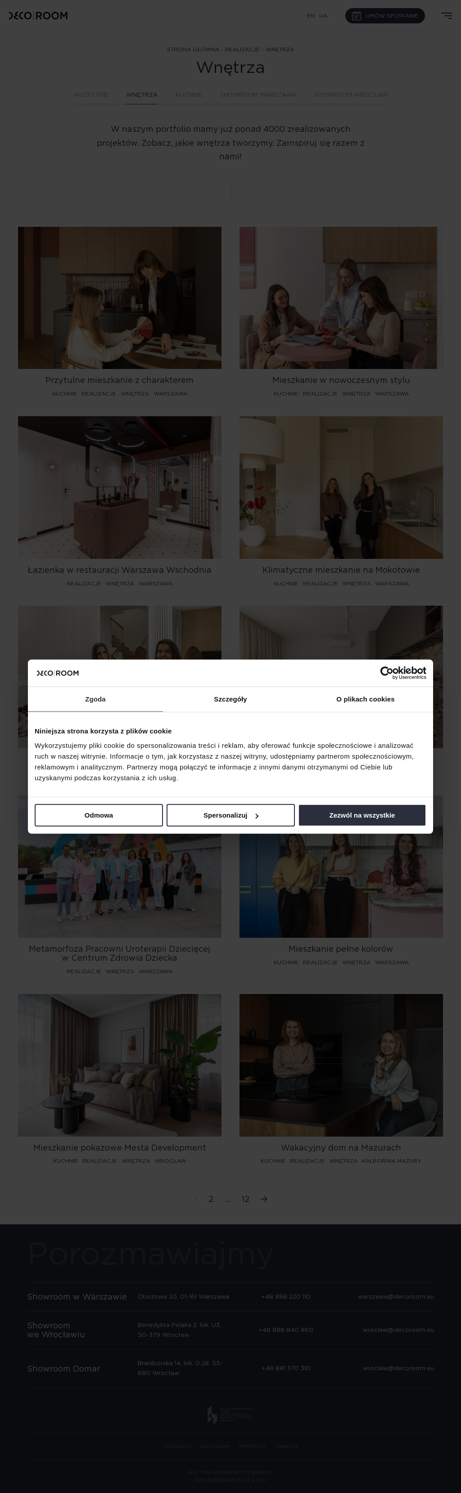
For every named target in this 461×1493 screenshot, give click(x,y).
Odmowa (99, 815)
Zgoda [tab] (95, 699)
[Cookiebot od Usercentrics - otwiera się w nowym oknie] (387, 673)
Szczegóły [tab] (230, 699)
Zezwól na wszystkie (362, 815)
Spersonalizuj (230, 815)
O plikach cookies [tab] (365, 699)
